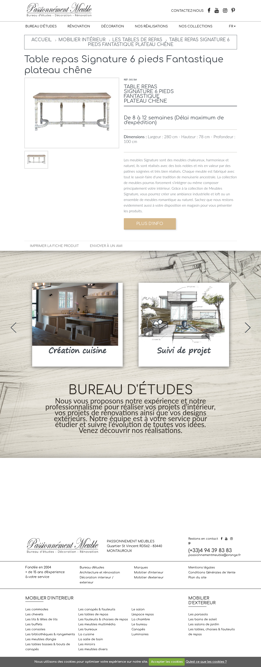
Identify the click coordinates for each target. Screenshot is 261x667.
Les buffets (33, 624)
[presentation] (13, 327)
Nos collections (195, 26)
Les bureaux (87, 629)
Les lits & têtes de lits (41, 619)
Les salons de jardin (203, 624)
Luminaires (140, 634)
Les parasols (198, 614)
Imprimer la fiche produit (54, 246)
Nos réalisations (151, 26)
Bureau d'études (41, 26)
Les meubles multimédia (96, 624)
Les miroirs (86, 644)
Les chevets (34, 614)
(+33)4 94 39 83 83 (210, 550)
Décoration (112, 26)
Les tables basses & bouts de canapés (47, 647)
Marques (141, 567)
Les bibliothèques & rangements (50, 634)
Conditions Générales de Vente (211, 572)
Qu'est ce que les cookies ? (206, 661)
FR (231, 26)
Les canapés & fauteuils (96, 609)
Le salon (138, 609)
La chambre (141, 619)
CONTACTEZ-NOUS (187, 10)
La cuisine (86, 634)
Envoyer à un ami (106, 246)
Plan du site (197, 577)
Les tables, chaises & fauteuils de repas (211, 632)
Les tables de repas (137, 39)
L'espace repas (143, 614)
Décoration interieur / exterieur (96, 580)
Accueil (41, 39)
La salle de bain (90, 639)
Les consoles (35, 629)
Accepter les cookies (167, 661)
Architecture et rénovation (100, 572)
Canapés (138, 629)
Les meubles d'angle (40, 639)
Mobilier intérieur (81, 39)
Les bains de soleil (202, 619)
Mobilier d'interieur (148, 572)
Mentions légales (201, 567)
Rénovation (78, 26)
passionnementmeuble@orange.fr (214, 555)
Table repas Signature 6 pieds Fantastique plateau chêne (159, 42)
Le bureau (139, 624)
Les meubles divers (93, 649)
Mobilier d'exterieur (149, 577)
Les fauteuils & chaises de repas (103, 619)
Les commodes (36, 609)
